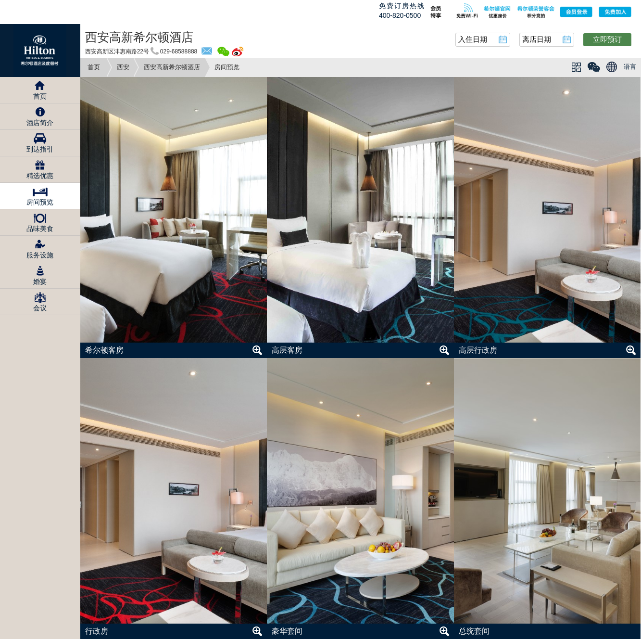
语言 (630, 66)
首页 (94, 67)
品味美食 (39, 228)
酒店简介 (39, 123)
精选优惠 (39, 175)
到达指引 (39, 149)
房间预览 (39, 202)
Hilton (40, 50)
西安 (123, 67)
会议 (40, 308)
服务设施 (39, 255)
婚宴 (40, 281)
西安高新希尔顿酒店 (172, 67)
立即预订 (607, 39)
